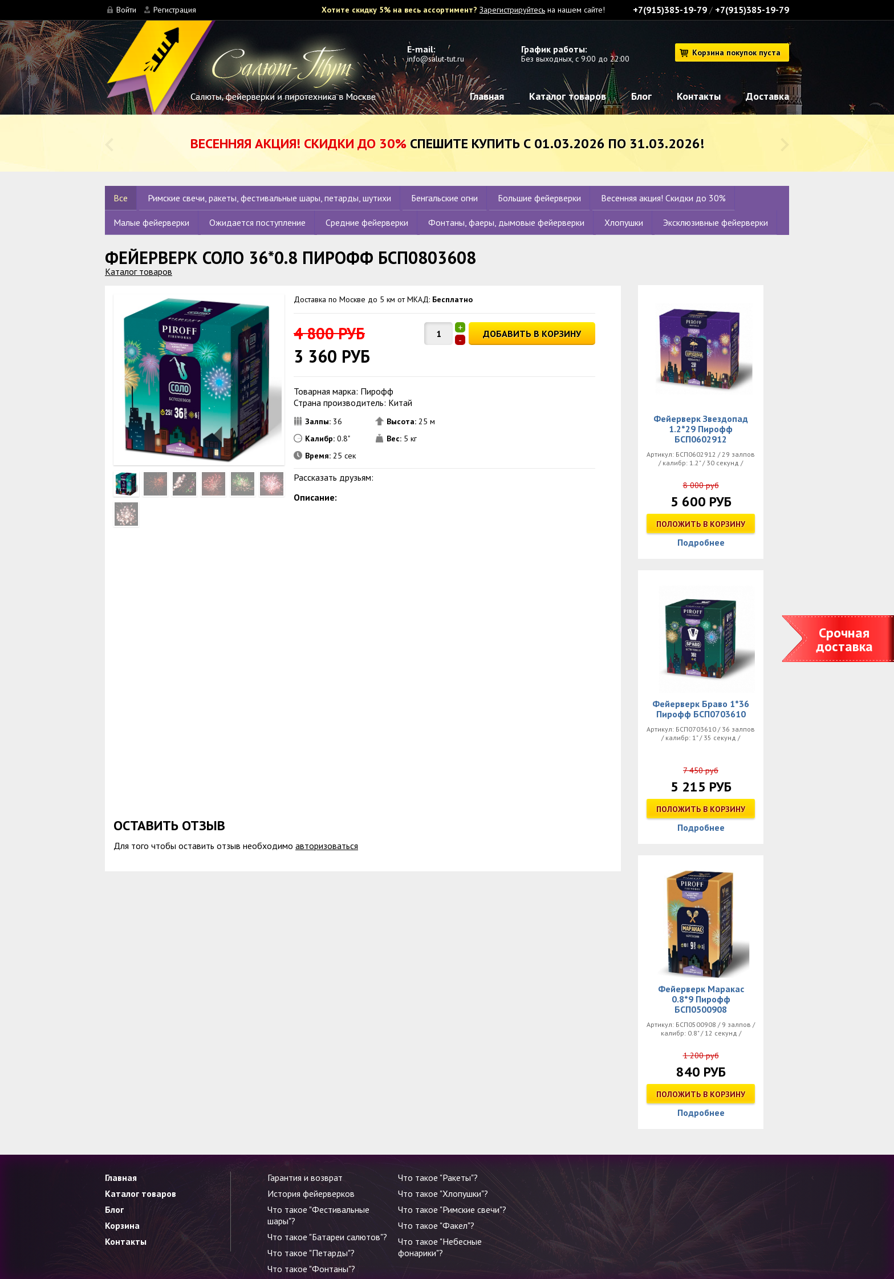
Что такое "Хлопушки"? (443, 1193)
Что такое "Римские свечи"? (452, 1209)
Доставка (767, 96)
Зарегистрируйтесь (512, 10)
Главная (487, 96)
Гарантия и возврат (305, 1177)
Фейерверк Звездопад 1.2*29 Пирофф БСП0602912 (700, 428)
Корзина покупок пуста (736, 52)
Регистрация (174, 10)
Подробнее (701, 542)
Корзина (122, 1225)
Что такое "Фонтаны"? (311, 1268)
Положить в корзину (700, 524)
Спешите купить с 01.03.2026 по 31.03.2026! (447, 143)
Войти (126, 10)
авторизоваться (326, 845)
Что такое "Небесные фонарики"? (440, 1247)
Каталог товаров (567, 96)
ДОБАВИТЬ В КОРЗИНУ (532, 333)
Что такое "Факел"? (436, 1225)
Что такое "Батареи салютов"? (327, 1237)
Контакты (699, 96)
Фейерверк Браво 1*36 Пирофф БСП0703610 (700, 709)
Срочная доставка (844, 639)
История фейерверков (311, 1193)
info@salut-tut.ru (435, 59)
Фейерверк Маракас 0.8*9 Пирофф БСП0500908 (701, 999)
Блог (641, 96)
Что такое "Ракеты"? (438, 1177)
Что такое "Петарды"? (311, 1252)
